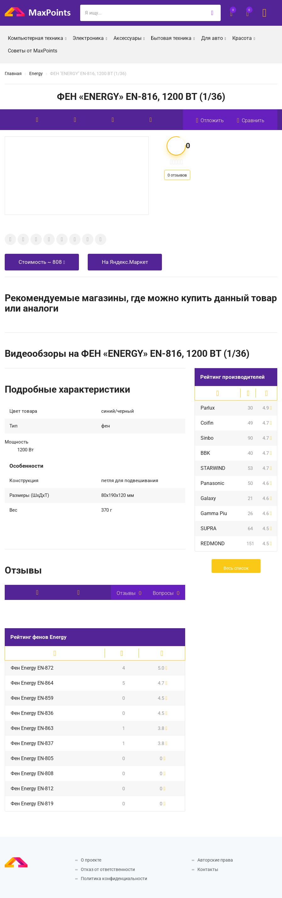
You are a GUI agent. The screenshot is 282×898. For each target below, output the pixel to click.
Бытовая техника (173, 37)
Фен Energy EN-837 (32, 743)
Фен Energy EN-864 (32, 683)
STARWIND (213, 468)
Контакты (207, 869)
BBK (205, 453)
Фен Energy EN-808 (32, 773)
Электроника (90, 37)
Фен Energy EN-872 (32, 668)
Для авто (213, 37)
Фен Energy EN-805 (32, 758)
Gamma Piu (214, 513)
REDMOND (213, 544)
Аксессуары (129, 37)
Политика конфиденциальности (114, 878)
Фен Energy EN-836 (32, 713)
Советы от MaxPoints (32, 51)
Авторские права (215, 860)
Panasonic (212, 483)
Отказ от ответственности (108, 869)
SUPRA (208, 528)
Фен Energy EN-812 (32, 789)
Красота (243, 37)
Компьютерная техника (37, 37)
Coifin (207, 423)
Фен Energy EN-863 (32, 728)
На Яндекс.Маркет (125, 262)
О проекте (91, 860)
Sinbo (207, 438)
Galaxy (208, 498)
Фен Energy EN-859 (32, 698)
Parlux (208, 408)
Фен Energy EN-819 (32, 804)
